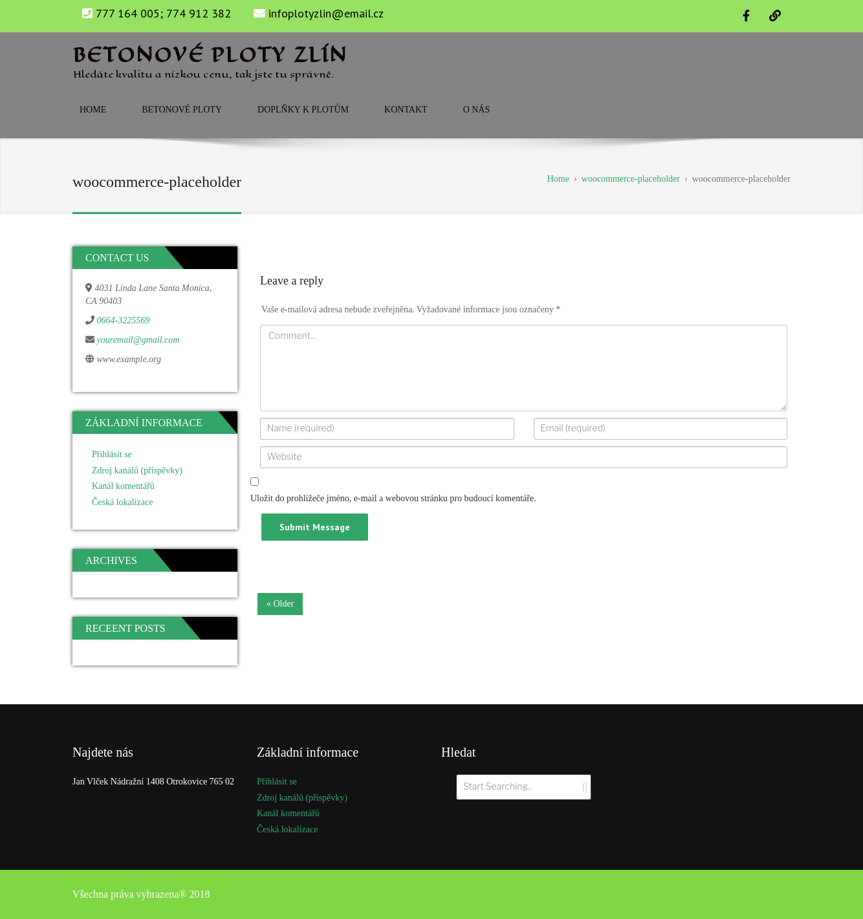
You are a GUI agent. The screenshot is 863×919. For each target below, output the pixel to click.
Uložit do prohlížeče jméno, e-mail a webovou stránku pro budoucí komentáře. (393, 498)
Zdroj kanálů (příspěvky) (137, 470)
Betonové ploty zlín (210, 55)
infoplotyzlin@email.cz (326, 13)
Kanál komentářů (123, 486)
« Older (280, 604)
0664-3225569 (123, 320)
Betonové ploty (182, 109)
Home (93, 109)
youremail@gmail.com (138, 340)
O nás (476, 109)
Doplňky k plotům (303, 109)
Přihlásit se (112, 454)
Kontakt (406, 109)
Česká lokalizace (122, 502)
